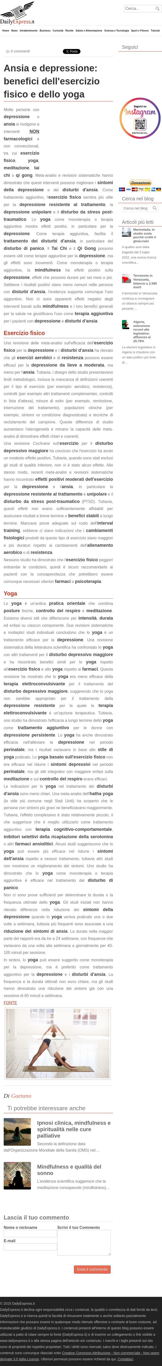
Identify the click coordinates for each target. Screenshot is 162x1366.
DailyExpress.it (17, 13)
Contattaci (125, 1359)
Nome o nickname (20, 1227)
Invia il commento (92, 1269)
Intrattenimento (29, 30)
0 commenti (20, 51)
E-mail (9, 1241)
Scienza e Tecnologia (116, 30)
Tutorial (155, 30)
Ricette (69, 30)
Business (45, 30)
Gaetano (21, 1096)
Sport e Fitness (140, 30)
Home (5, 30)
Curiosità (58, 30)
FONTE (10, 1003)
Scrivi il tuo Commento (78, 1227)
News (14, 30)
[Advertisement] (76, 137)
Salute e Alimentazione (89, 30)
